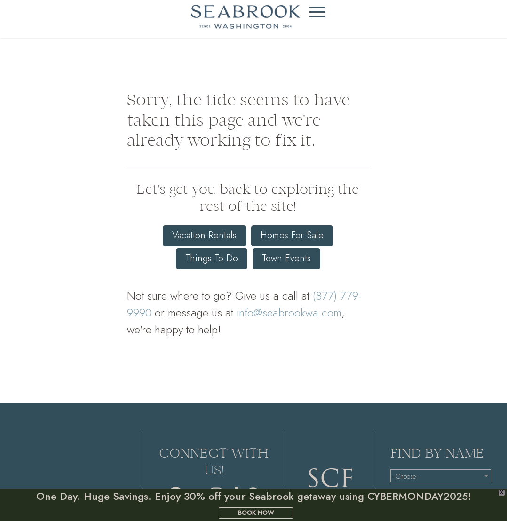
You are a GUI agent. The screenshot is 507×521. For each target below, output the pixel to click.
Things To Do (211, 258)
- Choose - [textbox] (406, 476)
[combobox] (440, 475)
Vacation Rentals (204, 235)
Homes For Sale (292, 235)
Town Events (286, 258)
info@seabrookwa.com (289, 311)
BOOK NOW (256, 512)
